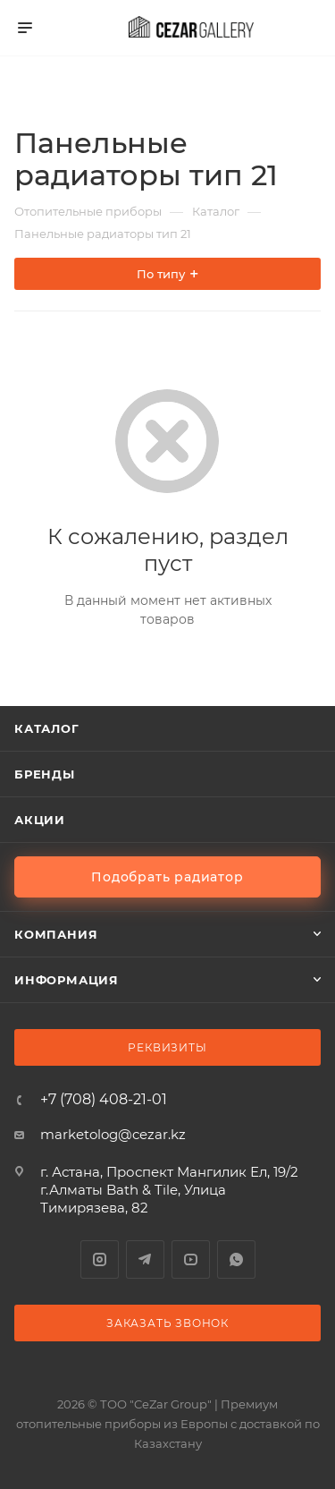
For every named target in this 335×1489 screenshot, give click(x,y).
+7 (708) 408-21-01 (103, 1100)
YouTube (191, 1259)
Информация (66, 980)
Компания (55, 934)
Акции (39, 820)
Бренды (44, 774)
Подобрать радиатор (167, 877)
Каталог (47, 728)
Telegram (145, 1259)
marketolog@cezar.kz (113, 1134)
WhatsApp (236, 1259)
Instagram (99, 1259)
